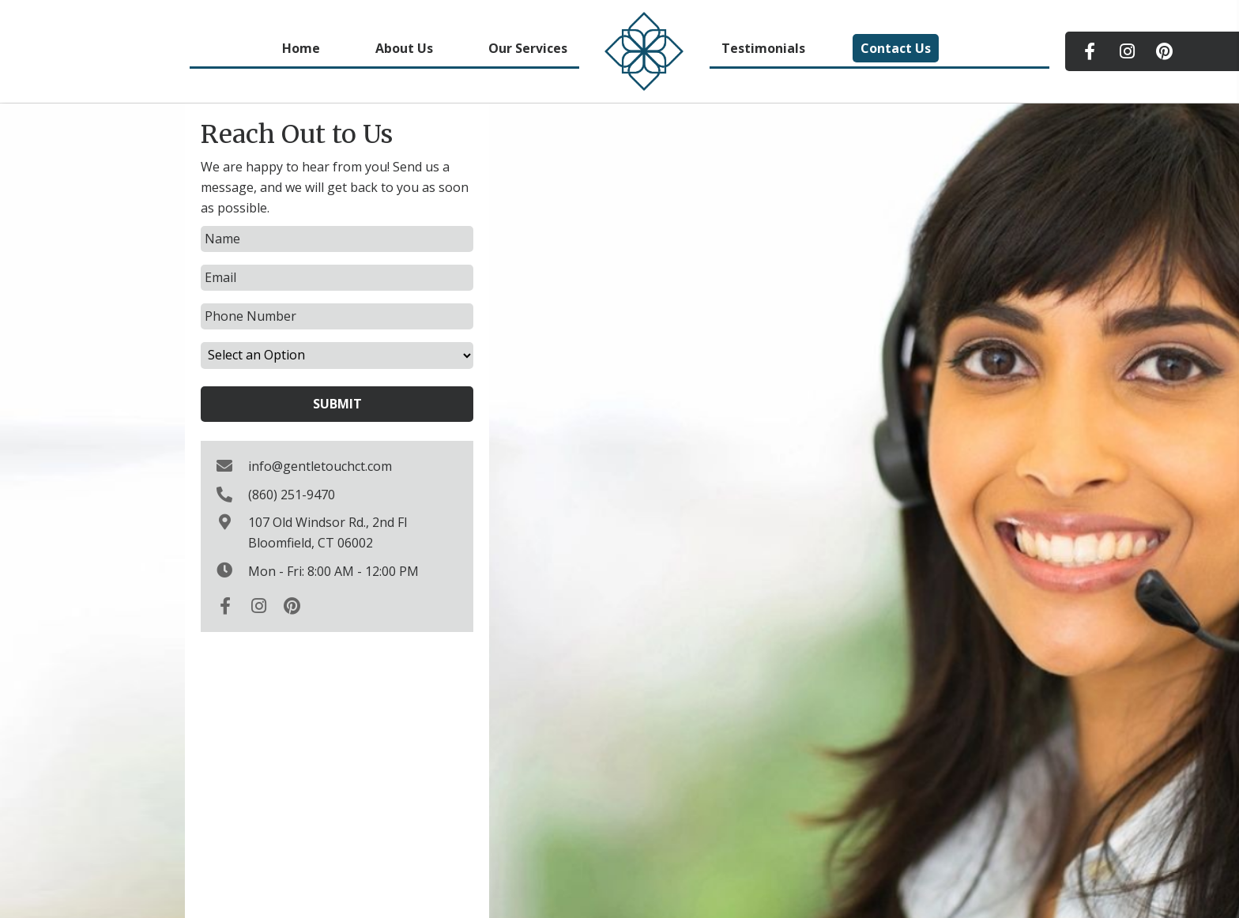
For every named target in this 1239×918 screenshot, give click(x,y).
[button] (1089, 51)
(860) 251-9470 (291, 494)
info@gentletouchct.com (320, 466)
